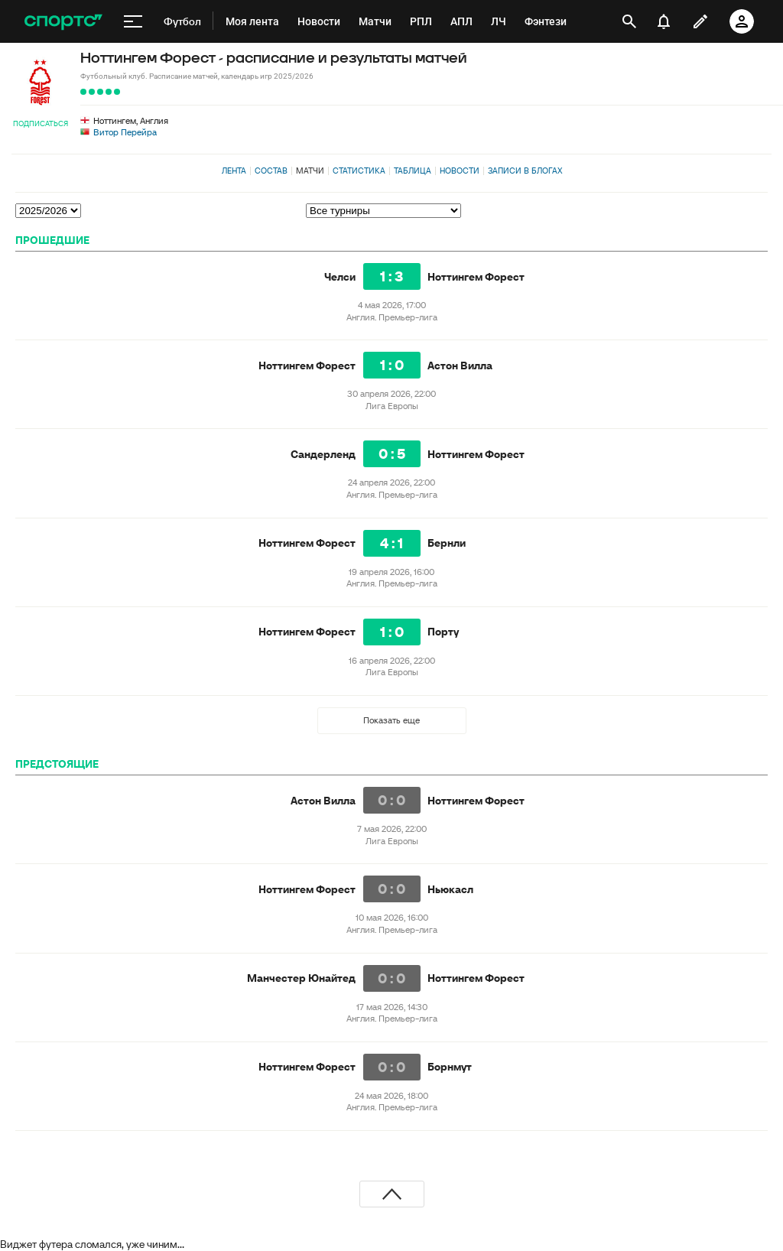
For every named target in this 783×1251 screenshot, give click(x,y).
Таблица (412, 170)
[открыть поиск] (629, 21)
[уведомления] (663, 21)
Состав (271, 170)
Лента (234, 170)
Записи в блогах (525, 170)
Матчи (310, 170)
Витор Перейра (125, 132)
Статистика (359, 170)
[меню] (133, 21)
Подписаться (40, 123)
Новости (459, 170)
